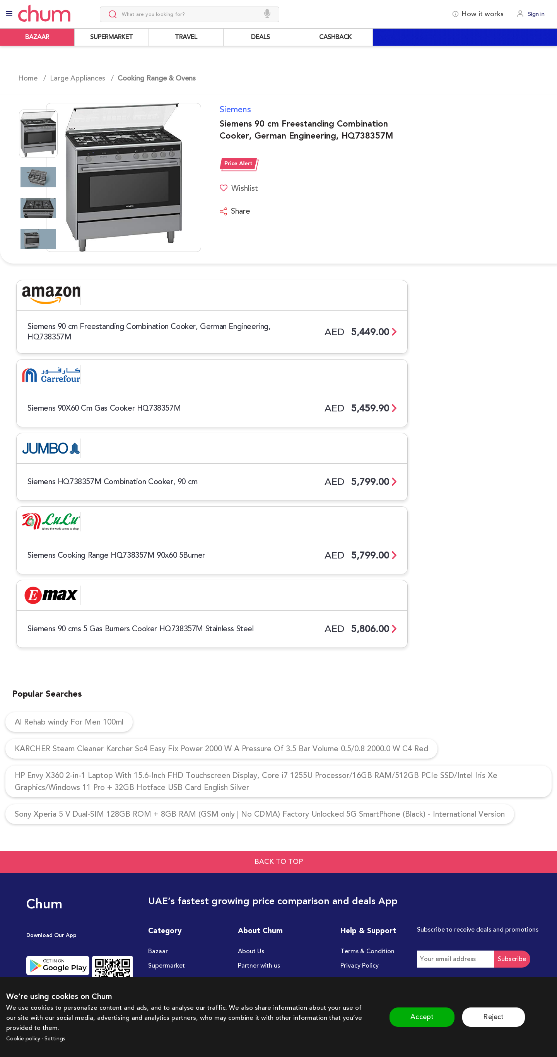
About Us (251, 951)
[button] (114, 177)
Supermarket (166, 965)
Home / (32, 78)
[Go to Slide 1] (38, 134)
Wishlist (239, 188)
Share (235, 211)
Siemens (235, 109)
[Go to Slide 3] (38, 208)
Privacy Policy (359, 965)
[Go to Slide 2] (38, 177)
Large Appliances (77, 78)
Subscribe (512, 959)
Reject (493, 1016)
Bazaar (158, 951)
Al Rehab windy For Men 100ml (69, 722)
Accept (422, 1016)
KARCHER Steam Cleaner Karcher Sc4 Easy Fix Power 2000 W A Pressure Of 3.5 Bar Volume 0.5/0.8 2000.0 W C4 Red (221, 749)
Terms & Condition (367, 951)
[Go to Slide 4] (38, 239)
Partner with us (259, 965)
